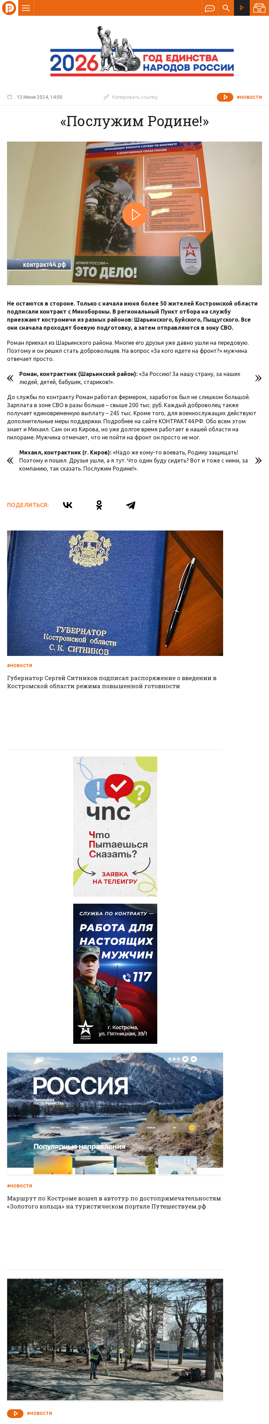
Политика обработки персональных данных (160, 1391)
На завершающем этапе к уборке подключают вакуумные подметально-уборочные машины (65, 980)
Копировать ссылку (131, 96)
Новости (84, 1246)
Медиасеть (248, 1415)
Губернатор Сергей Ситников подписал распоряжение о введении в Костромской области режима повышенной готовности (68, 638)
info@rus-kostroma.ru (73, 1292)
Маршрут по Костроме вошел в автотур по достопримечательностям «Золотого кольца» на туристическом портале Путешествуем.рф (191, 819)
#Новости (249, 97)
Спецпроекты (121, 1246)
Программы (220, 1246)
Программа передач (172, 1246)
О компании (49, 1246)
